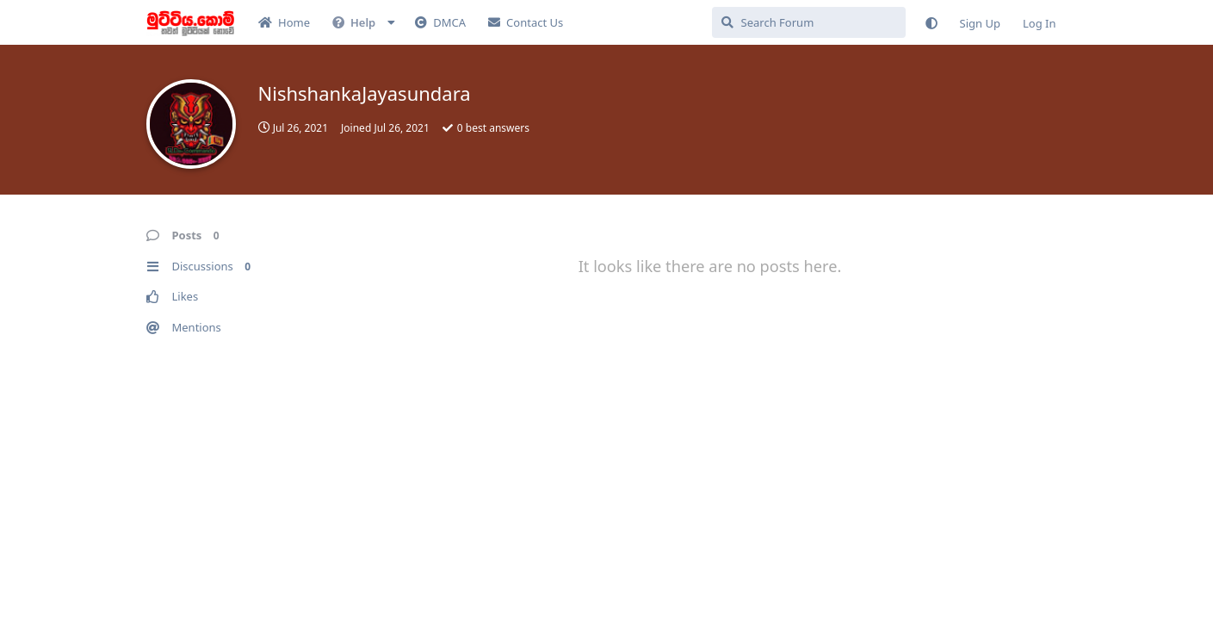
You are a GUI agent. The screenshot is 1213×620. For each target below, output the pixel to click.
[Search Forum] (809, 22)
